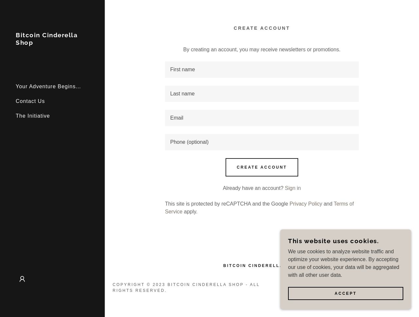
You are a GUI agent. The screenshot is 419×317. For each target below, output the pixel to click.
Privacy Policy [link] (306, 204)
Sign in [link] (293, 188)
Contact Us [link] (30, 101)
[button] (22, 279)
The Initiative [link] (33, 116)
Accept (345, 293)
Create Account (262, 167)
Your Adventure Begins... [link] (48, 86)
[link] (52, 43)
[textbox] (262, 69)
